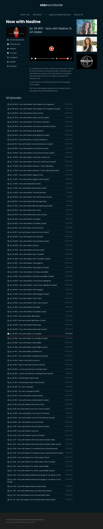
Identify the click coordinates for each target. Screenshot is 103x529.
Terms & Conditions (27, 522)
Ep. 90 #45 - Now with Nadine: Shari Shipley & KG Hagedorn (40, 104)
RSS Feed (11, 66)
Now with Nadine (23, 21)
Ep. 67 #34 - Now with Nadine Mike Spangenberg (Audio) (40, 206)
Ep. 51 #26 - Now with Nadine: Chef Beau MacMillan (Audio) (40, 276)
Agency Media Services (60, 14)
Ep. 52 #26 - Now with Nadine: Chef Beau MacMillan (40, 272)
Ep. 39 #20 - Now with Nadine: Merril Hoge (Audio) (40, 329)
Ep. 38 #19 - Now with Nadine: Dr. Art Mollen (40, 334)
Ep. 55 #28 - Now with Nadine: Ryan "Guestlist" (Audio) (40, 259)
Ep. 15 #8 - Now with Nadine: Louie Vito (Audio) (40, 435)
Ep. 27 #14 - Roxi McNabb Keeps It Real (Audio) (40, 382)
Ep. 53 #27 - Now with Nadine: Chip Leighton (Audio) (40, 267)
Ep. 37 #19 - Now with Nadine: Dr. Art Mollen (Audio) (40, 338)
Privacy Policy (11, 522)
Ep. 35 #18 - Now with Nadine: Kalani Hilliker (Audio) (40, 347)
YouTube (12, 53)
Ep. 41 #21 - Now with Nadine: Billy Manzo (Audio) (40, 320)
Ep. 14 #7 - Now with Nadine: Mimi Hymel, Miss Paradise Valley (40, 440)
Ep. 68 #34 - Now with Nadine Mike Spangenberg (40, 201)
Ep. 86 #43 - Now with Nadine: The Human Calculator (40, 122)
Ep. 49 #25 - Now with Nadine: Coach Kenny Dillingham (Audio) (40, 285)
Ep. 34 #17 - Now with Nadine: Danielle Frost (40, 351)
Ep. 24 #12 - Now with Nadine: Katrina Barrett (40, 395)
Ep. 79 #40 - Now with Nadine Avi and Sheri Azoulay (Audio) (40, 153)
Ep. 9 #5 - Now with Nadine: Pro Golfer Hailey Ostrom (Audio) (40, 462)
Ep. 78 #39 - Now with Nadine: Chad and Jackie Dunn (40, 157)
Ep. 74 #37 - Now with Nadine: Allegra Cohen (40, 175)
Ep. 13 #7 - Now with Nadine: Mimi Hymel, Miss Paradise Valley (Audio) (40, 444)
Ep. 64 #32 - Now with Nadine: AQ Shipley (40, 219)
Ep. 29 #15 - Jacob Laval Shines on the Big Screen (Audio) (40, 373)
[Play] (51, 48)
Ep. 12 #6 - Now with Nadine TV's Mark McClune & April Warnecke (40, 448)
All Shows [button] (37, 14)
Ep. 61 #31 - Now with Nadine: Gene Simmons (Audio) (40, 232)
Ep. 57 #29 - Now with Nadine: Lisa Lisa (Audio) (40, 250)
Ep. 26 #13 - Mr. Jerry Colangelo (40, 387)
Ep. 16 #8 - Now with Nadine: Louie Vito (40, 431)
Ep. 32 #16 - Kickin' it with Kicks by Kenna (40, 360)
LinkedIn (11, 62)
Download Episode (15, 40)
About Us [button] (78, 14)
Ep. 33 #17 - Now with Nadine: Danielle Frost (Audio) (40, 356)
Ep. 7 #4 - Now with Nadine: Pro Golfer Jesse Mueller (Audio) (40, 470)
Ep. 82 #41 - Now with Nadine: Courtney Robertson (40, 139)
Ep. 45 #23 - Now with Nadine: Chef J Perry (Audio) (40, 303)
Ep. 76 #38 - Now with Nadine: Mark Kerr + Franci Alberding (40, 166)
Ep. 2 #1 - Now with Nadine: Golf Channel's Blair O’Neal (40, 495)
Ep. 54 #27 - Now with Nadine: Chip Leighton (40, 263)
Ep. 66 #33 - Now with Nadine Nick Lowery (40, 210)
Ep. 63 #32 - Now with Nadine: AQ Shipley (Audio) (40, 223)
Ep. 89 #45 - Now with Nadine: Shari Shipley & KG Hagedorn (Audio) (40, 109)
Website (11, 49)
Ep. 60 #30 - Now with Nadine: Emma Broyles (40, 236)
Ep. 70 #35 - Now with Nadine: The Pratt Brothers (40, 192)
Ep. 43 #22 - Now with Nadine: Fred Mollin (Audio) (40, 311)
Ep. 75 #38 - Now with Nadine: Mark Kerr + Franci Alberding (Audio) (40, 170)
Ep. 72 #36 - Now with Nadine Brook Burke (40, 184)
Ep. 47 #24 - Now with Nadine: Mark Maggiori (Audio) (40, 294)
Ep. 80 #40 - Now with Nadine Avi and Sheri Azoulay (40, 148)
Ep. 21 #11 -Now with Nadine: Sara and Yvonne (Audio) (40, 409)
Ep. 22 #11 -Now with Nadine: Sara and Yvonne (40, 404)
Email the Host (13, 44)
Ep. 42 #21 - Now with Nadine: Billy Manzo (40, 316)
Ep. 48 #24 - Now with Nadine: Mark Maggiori (40, 289)
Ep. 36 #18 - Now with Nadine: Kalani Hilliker (40, 343)
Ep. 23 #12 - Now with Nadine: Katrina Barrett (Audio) (40, 400)
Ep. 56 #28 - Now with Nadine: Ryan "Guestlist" (40, 254)
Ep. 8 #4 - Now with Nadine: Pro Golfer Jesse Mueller (40, 466)
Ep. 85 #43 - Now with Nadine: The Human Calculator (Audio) (40, 126)
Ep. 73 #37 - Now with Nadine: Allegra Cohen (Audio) (40, 179)
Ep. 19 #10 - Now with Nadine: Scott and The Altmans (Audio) (40, 417)
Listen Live (25, 14)
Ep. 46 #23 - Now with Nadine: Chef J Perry (40, 298)
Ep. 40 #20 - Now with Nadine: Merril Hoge (40, 325)
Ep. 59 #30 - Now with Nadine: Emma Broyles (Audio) (40, 241)
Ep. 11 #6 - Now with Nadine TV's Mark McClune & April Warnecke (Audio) (40, 453)
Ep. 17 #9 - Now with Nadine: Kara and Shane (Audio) (40, 426)
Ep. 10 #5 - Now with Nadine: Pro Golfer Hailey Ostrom (40, 457)
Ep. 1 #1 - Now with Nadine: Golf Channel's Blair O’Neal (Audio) (40, 499)
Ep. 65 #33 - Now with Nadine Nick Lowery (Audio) (40, 214)
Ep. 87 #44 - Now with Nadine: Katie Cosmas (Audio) (40, 117)
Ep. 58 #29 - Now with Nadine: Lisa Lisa (40, 245)
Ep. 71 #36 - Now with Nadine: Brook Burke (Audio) (40, 188)
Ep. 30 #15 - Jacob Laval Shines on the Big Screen (40, 369)
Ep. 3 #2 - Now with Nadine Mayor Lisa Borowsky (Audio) (40, 491)
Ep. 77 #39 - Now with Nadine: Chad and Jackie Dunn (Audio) (40, 161)
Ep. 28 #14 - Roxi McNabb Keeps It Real (40, 378)
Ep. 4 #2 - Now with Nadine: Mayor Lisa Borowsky (40, 486)
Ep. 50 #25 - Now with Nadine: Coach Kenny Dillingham (40, 281)
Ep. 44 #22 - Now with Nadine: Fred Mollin (40, 307)
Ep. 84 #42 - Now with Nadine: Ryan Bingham (40, 131)
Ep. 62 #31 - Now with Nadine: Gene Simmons (40, 228)
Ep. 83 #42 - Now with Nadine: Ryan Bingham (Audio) (40, 135)
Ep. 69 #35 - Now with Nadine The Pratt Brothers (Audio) (40, 197)
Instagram (12, 57)
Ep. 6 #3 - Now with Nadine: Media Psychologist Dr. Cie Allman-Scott (40, 475)
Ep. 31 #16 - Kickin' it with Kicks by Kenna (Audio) (40, 365)
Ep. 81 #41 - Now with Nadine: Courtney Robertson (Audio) (40, 144)
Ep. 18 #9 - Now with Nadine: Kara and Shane (40, 422)
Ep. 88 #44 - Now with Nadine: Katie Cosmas (40, 113)
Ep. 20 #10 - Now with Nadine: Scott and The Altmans (40, 413)
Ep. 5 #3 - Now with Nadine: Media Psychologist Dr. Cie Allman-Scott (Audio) (40, 480)
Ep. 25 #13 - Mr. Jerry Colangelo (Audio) (40, 391)
